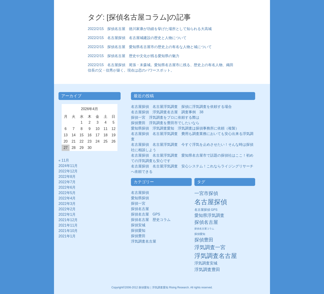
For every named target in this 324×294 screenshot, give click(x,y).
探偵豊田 (140, 236)
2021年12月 (68, 220)
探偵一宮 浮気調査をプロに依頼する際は (165, 117)
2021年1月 (67, 236)
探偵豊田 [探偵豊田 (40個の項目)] (203, 239)
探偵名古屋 (140, 209)
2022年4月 (67, 198)
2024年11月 (68, 166)
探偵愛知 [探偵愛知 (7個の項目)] (199, 234)
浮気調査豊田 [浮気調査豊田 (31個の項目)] (207, 269)
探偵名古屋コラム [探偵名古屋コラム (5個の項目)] (204, 228)
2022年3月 (67, 204)
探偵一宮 (140, 203)
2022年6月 (67, 187)
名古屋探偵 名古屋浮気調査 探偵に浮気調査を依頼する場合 (181, 107)
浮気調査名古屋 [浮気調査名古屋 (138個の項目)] (215, 255)
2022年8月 (67, 176)
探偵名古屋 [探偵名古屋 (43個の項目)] (206, 222)
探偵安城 (138, 225)
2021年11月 (68, 225)
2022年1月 (67, 214)
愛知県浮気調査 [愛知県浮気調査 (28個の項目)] (209, 215)
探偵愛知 (140, 230)
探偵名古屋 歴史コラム (152, 220)
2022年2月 (67, 209)
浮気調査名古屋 (143, 241)
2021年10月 (68, 231)
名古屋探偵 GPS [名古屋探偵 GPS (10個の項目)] (206, 209)
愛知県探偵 (140, 198)
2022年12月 (68, 171)
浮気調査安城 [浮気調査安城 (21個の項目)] (205, 263)
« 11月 (63, 160)
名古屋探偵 (140, 192)
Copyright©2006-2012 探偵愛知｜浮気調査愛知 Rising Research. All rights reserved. (162, 287)
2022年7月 (67, 182)
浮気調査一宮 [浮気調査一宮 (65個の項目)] (209, 247)
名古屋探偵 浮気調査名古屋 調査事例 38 (167, 112)
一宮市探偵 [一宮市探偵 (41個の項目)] (206, 193)
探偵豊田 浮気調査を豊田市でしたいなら (165, 123)
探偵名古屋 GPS (145, 214)
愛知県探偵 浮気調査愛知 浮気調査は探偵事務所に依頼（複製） (185, 128)
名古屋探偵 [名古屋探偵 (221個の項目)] (210, 202)
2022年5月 (67, 193)
